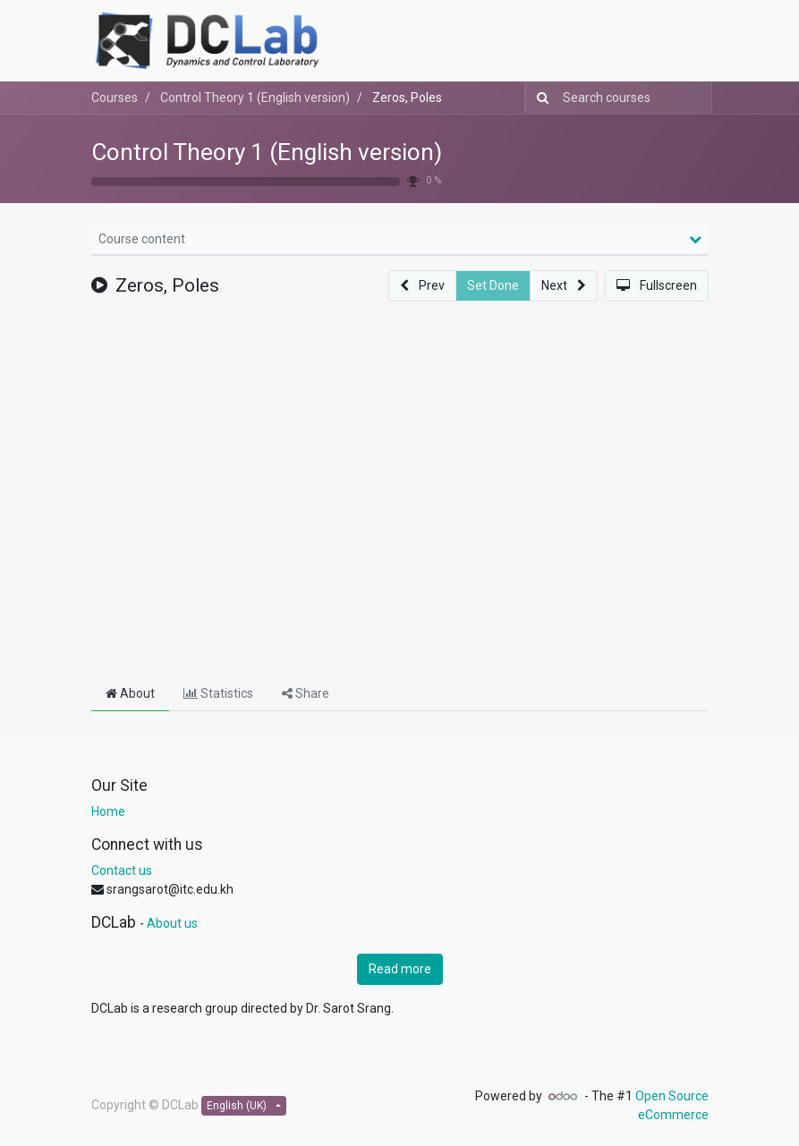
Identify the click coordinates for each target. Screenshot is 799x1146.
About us (172, 923)
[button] (422, 285)
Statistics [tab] (218, 693)
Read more (400, 969)
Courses (114, 97)
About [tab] (130, 693)
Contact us (121, 870)
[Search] (539, 98)
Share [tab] (305, 693)
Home (108, 811)
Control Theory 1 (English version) (266, 152)
